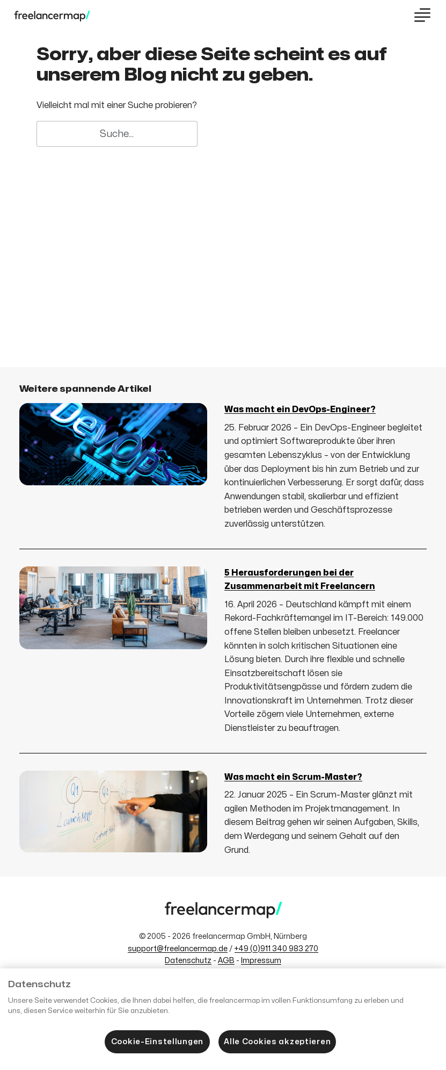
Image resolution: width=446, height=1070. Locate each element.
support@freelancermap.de (178, 948)
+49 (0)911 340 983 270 (276, 948)
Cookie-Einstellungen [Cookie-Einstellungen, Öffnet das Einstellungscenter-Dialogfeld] (157, 1041)
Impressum (261, 960)
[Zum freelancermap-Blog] (52, 16)
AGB (226, 960)
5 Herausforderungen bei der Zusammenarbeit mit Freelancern (299, 580)
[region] (223, 1019)
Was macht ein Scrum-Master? (293, 777)
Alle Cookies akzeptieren (277, 1041)
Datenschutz (188, 960)
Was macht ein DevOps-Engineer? (300, 409)
